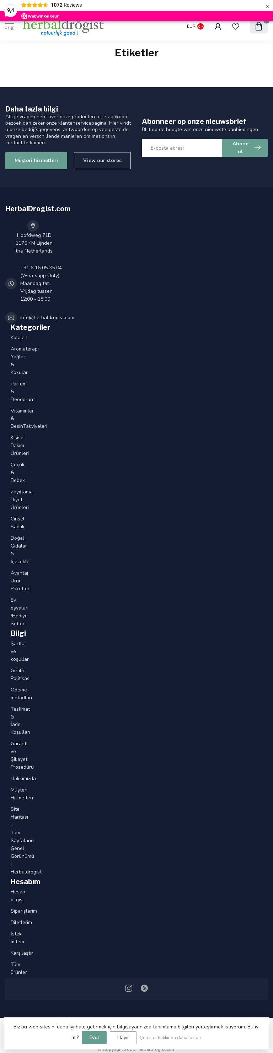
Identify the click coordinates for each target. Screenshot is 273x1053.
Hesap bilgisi (13, 895)
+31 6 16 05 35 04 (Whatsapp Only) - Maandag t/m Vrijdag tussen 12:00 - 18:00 (41, 283)
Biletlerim (13, 922)
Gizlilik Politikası (13, 674)
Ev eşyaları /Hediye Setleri (13, 612)
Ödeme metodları (13, 693)
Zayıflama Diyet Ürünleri (13, 499)
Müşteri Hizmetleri (13, 794)
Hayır (123, 1037)
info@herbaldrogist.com (47, 317)
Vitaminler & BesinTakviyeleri (13, 419)
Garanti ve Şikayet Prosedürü (13, 755)
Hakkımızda (13, 778)
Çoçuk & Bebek (13, 472)
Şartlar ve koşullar (13, 651)
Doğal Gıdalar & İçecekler (13, 550)
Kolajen (13, 337)
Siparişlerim (13, 911)
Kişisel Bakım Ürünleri (13, 445)
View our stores (102, 160)
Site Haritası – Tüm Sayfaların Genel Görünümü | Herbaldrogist (13, 840)
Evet (94, 1037)
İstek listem (13, 937)
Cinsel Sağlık (13, 522)
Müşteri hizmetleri (36, 160)
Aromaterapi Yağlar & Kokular (13, 361)
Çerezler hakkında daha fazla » (171, 1037)
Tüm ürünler (13, 968)
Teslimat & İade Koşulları (13, 721)
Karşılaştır (13, 953)
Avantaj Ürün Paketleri (13, 581)
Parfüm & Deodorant (13, 391)
